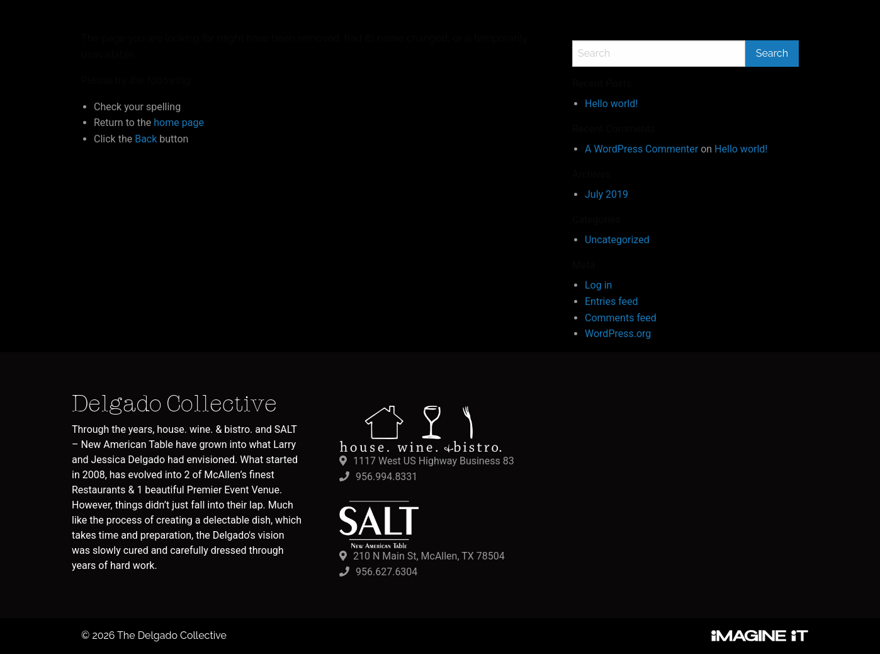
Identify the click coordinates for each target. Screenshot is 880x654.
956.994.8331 (386, 477)
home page (179, 123)
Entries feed (611, 301)
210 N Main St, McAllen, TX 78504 (429, 556)
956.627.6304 (386, 572)
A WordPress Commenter (641, 149)
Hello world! (611, 104)
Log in (598, 285)
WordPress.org (618, 334)
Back (146, 139)
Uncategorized (617, 240)
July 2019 (606, 194)
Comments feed (621, 318)
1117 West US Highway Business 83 (433, 461)
